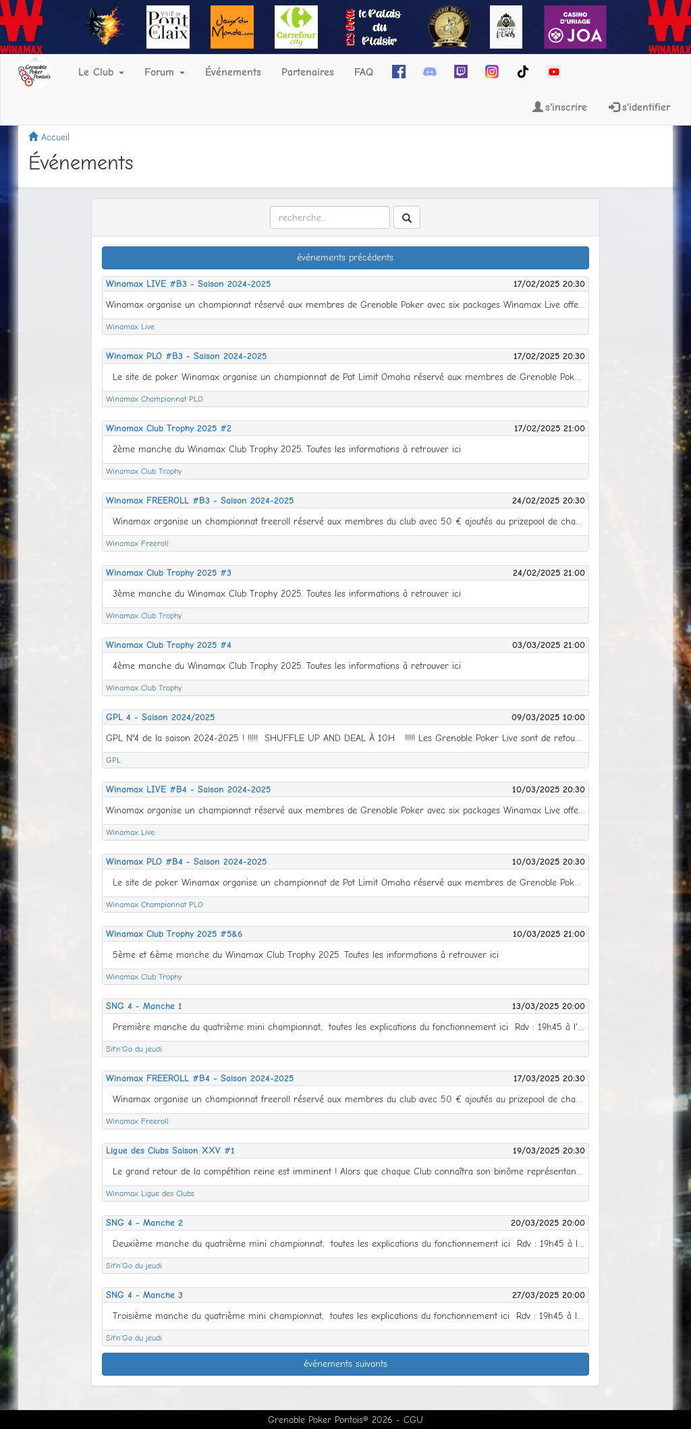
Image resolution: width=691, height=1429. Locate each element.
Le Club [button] (101, 72)
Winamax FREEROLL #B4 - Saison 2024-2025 (200, 1078)
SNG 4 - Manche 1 (144, 1006)
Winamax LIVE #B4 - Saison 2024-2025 (188, 789)
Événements (233, 72)
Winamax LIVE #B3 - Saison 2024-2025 (188, 284)
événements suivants (345, 1364)
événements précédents (345, 257)
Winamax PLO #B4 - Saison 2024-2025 (186, 861)
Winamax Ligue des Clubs (150, 1193)
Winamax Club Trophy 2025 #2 (168, 428)
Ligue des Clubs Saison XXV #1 (170, 1150)
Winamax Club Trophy (144, 471)
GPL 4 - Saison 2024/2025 (160, 717)
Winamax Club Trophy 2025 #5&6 (174, 934)
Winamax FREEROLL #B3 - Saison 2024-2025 (200, 500)
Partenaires (307, 72)
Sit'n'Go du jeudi (134, 1049)
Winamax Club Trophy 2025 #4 (168, 645)
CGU (413, 1420)
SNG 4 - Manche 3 (144, 1295)
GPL (113, 760)
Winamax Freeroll (137, 543)
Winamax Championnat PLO (154, 399)
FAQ (363, 72)
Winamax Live (130, 326)
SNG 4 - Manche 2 (144, 1223)
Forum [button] (164, 72)
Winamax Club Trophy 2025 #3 (168, 572)
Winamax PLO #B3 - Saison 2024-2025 (186, 356)
